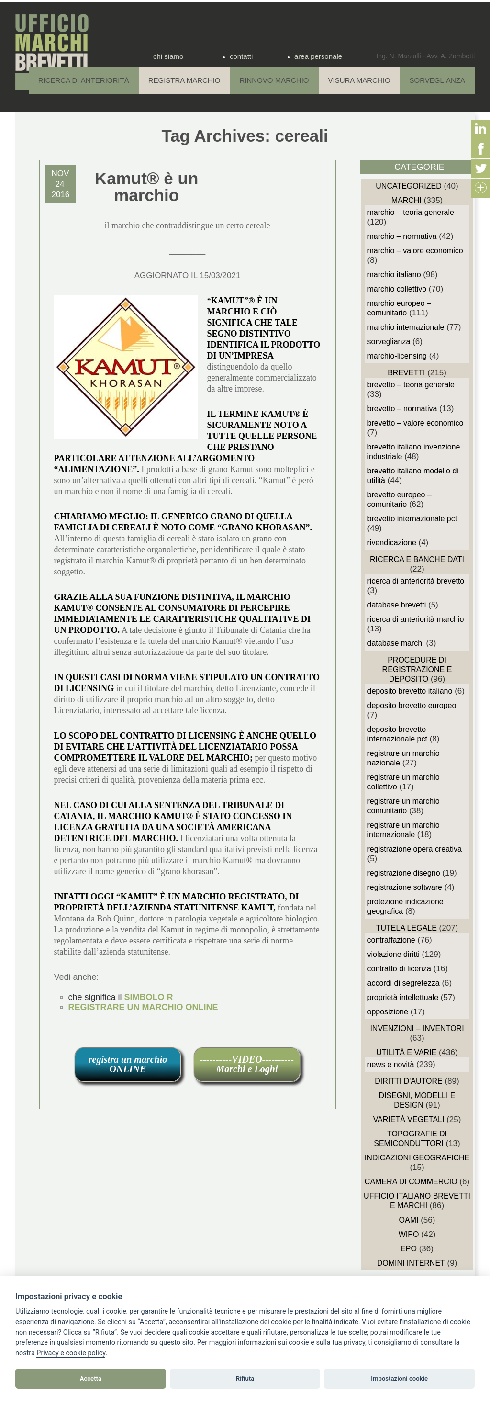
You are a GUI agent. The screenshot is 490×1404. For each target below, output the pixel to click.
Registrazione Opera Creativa (415, 849)
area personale (318, 56)
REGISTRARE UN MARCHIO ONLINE (143, 1007)
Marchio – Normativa (402, 236)
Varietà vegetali (409, 1119)
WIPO (409, 1234)
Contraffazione (391, 940)
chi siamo (168, 56)
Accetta (90, 1378)
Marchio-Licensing (397, 356)
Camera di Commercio (411, 1182)
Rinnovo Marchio (274, 80)
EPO (409, 1249)
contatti (241, 56)
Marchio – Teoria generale (411, 212)
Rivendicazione (392, 543)
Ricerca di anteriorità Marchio (416, 619)
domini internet (411, 1263)
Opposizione (388, 1012)
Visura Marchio (359, 80)
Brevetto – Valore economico (416, 423)
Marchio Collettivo (397, 289)
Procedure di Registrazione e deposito (417, 669)
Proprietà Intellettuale (403, 997)
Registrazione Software (405, 887)
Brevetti (406, 373)
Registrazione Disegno (404, 873)
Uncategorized (408, 186)
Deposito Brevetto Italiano (410, 691)
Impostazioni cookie (399, 1378)
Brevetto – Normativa (402, 408)
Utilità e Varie (406, 1052)
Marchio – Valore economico (415, 251)
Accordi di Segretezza (404, 983)
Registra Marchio (184, 80)
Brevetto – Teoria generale (411, 385)
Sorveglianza (437, 80)
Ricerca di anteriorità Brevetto (416, 581)
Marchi (406, 200)
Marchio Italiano (394, 274)
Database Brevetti (397, 605)
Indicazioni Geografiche (417, 1158)
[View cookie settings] (328, 1332)
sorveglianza (389, 341)
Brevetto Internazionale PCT (412, 519)
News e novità (391, 1064)
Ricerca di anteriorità (83, 80)
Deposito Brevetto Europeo (412, 705)
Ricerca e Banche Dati (417, 559)
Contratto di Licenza (399, 969)
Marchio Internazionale (406, 327)
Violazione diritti (394, 954)
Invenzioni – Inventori (417, 1028)
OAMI (409, 1220)
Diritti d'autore (408, 1081)
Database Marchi (396, 643)
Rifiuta (245, 1378)
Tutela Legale (406, 928)
